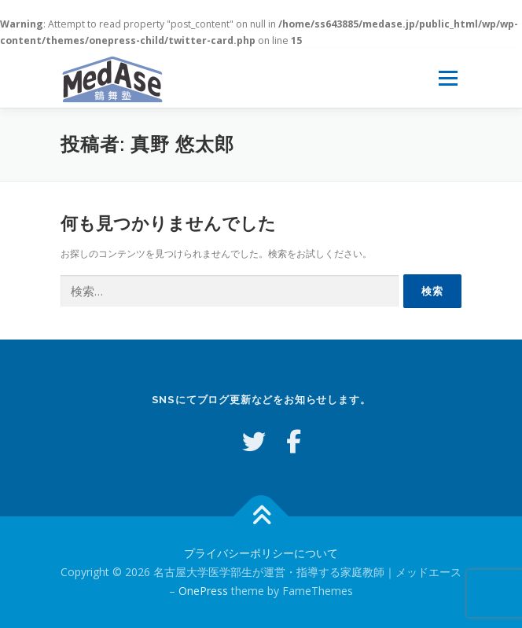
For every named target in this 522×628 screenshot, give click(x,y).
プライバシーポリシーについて (261, 552)
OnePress (203, 590)
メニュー (447, 78)
